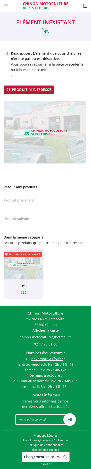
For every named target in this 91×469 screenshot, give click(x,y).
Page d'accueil (34, 69)
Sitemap (45, 454)
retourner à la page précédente (57, 64)
